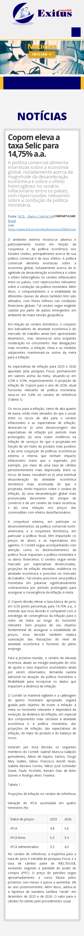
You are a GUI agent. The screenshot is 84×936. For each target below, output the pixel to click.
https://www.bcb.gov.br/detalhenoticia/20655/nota (42, 229)
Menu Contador (42, 83)
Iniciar (42, 54)
